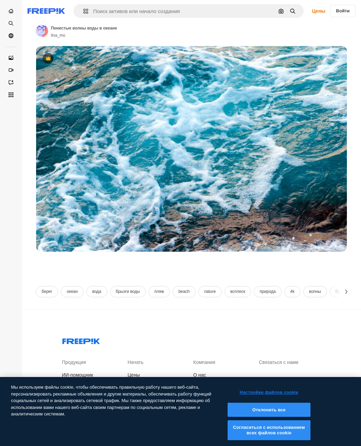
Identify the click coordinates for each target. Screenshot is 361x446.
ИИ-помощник (77, 375)
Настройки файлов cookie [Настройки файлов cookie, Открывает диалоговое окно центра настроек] (269, 397)
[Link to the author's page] (42, 31)
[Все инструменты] (11, 94)
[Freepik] (46, 11)
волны (315, 291)
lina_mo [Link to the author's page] (58, 35)
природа (268, 291)
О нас (199, 375)
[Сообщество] (11, 35)
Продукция (74, 362)
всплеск (237, 291)
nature (210, 291)
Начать (135, 362)
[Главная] (11, 10)
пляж (159, 291)
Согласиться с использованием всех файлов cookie (269, 435)
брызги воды (128, 291)
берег (47, 291)
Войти (343, 10)
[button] (83, 11)
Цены (319, 11)
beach (184, 291)
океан (72, 291)
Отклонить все (269, 414)
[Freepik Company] (81, 340)
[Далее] (346, 291)
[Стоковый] (11, 23)
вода (96, 291)
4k (292, 291)
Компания (204, 362)
